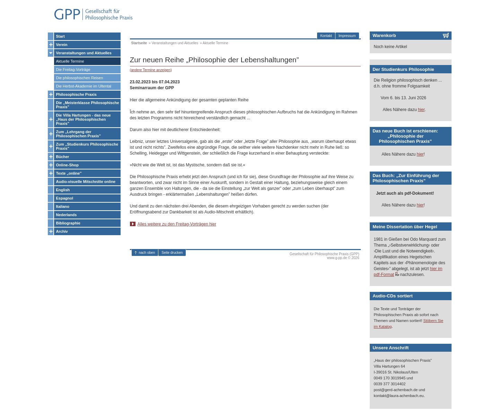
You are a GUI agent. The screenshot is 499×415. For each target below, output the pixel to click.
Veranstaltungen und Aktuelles (84, 53)
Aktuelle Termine (70, 61)
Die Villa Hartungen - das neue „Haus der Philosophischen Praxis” (83, 119)
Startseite (139, 43)
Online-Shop (67, 165)
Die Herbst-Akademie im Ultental (84, 86)
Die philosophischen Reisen (79, 78)
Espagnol (64, 198)
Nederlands (66, 215)
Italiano (63, 206)
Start (60, 36)
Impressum (347, 36)
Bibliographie (68, 223)
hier (421, 109)
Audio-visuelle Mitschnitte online (86, 181)
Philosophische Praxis (76, 94)
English (63, 190)
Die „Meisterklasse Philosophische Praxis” (87, 105)
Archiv (62, 231)
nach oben (147, 253)
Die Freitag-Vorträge (73, 69)
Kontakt (326, 36)
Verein (62, 45)
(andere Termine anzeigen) (151, 70)
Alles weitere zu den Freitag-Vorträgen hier (177, 224)
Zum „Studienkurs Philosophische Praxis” (87, 146)
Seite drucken (172, 253)
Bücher (62, 157)
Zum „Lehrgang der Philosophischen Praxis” (78, 134)
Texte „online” (69, 173)
